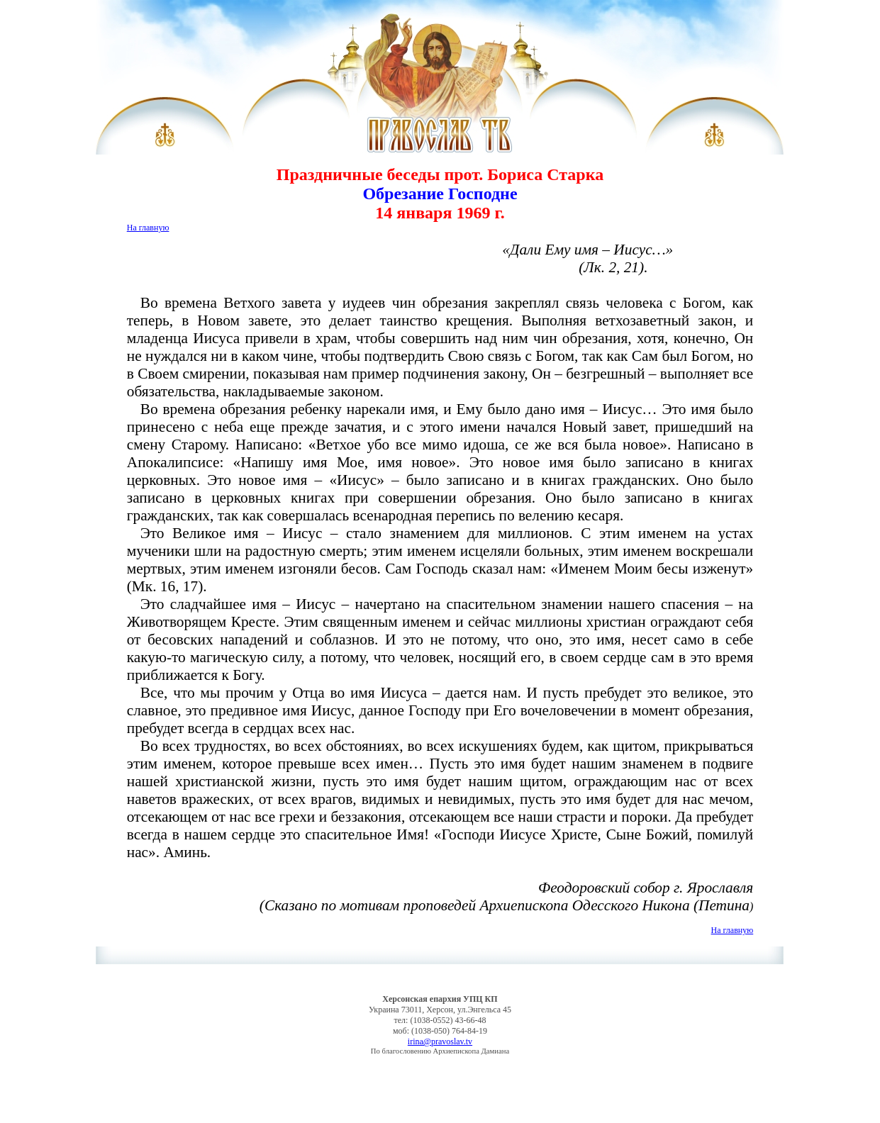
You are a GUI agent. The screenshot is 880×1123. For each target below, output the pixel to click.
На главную (148, 228)
